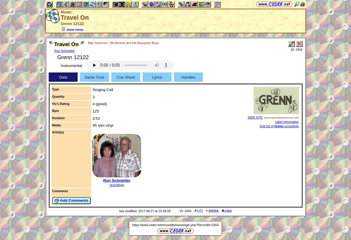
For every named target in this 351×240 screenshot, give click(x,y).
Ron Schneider (64, 50)
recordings (117, 185)
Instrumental (71, 65)
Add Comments (71, 200)
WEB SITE (255, 117)
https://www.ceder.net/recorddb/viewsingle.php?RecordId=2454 (175, 225)
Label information (287, 121)
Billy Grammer (98, 43)
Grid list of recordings (279, 126)
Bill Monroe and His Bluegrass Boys (134, 43)
